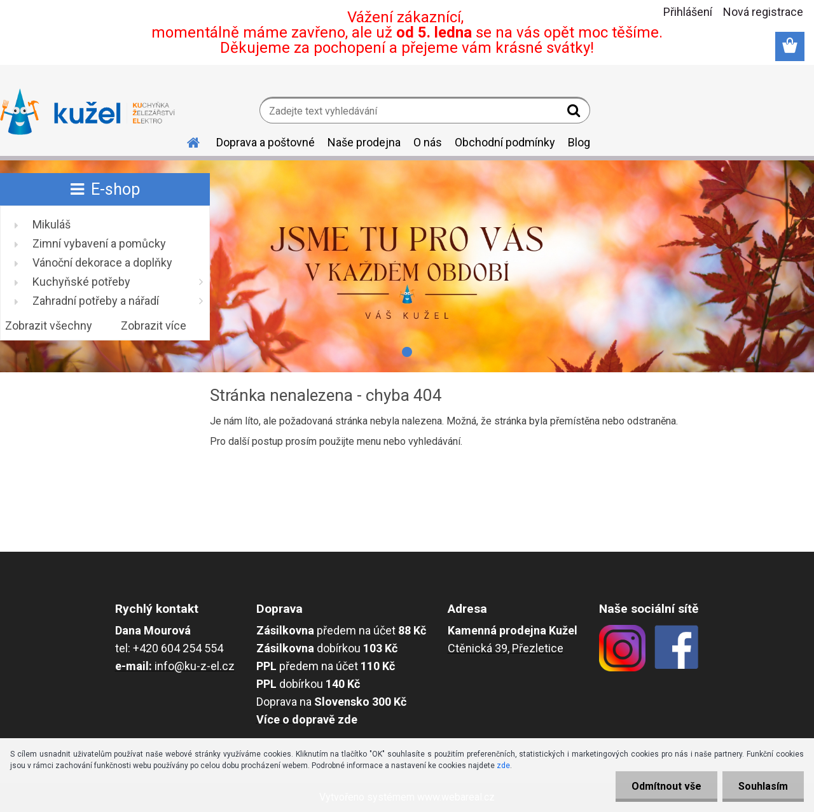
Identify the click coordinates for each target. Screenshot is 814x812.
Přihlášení (687, 11)
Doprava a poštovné (265, 142)
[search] (575, 113)
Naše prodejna (364, 142)
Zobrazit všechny (48, 325)
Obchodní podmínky (505, 142)
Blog (579, 142)
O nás (427, 142)
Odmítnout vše (666, 786)
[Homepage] (185, 140)
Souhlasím (763, 786)
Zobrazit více (153, 325)
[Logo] (87, 112)
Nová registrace (763, 11)
